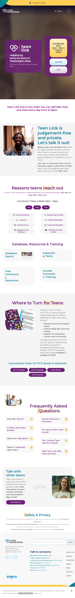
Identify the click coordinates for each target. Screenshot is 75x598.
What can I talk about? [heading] (18, 438)
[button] (69, 11)
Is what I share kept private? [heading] (16, 429)
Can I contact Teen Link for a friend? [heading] (51, 441)
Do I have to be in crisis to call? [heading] (52, 431)
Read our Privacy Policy (25, 593)
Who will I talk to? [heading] (15, 419)
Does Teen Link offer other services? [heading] (51, 452)
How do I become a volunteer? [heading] (51, 420)
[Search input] (48, 542)
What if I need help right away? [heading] (16, 448)
